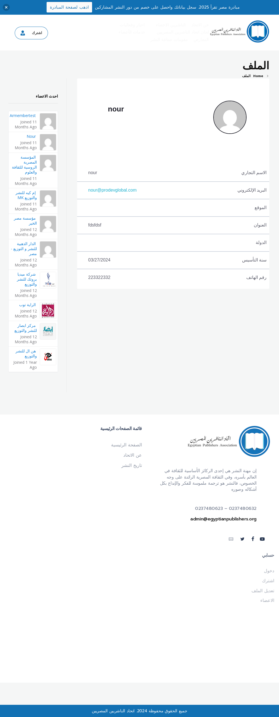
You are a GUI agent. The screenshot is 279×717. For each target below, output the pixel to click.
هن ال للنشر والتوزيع (26, 353)
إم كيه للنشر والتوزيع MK (26, 195)
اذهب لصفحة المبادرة (69, 7)
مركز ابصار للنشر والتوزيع (25, 328)
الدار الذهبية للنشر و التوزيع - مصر (24, 248)
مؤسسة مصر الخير (25, 220)
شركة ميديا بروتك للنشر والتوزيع (27, 279)
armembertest (23, 115)
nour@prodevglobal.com (112, 190)
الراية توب (27, 304)
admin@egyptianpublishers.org (225, 519)
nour (116, 109)
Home (258, 75)
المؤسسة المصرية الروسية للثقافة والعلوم (24, 164)
